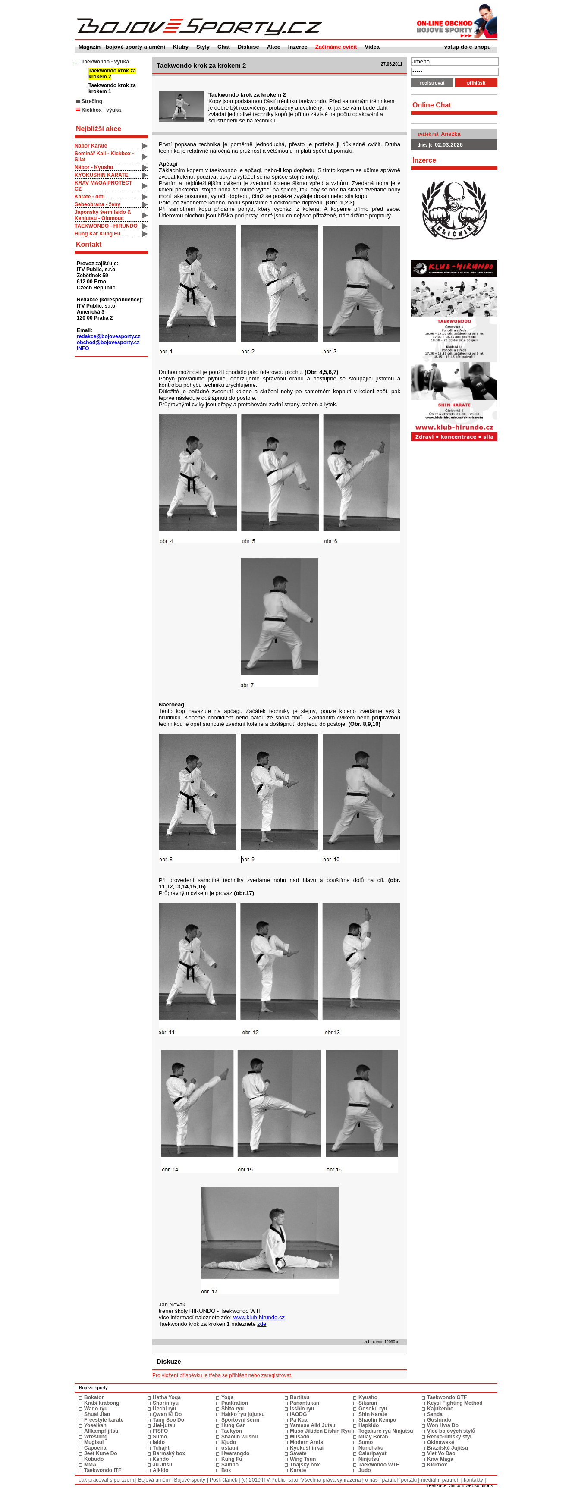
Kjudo (228, 1442)
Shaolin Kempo (377, 1420)
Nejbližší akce (98, 128)
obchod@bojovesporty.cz (108, 342)
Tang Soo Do (168, 1420)
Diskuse (248, 47)
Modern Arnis (306, 1442)
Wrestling (95, 1437)
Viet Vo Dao (441, 1453)
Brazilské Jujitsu (447, 1448)
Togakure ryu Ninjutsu (385, 1431)
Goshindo (439, 1420)
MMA (90, 1465)
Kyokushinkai (307, 1448)
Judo (364, 1470)
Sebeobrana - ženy (97, 204)
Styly (203, 47)
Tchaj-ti (162, 1448)
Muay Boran (373, 1437)
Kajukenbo (440, 1409)
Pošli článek (223, 1480)
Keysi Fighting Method (455, 1403)
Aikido (161, 1470)
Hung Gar (233, 1425)
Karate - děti (89, 197)
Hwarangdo (235, 1453)
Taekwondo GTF (447, 1397)
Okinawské (440, 1442)
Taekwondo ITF (102, 1470)
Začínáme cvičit (336, 47)
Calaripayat (372, 1453)
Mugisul (94, 1442)
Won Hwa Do (443, 1425)
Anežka (451, 134)
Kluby (181, 47)
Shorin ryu (166, 1403)
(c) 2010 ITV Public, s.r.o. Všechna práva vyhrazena (301, 1480)
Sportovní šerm (240, 1420)
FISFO (160, 1431)
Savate (298, 1453)
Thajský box (305, 1465)
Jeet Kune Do (100, 1453)
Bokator (94, 1397)
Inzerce (298, 47)
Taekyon (231, 1431)
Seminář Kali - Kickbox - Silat (104, 157)
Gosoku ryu (372, 1409)
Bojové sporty (189, 1480)
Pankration (234, 1403)
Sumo (160, 1437)
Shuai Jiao (97, 1414)
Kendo (161, 1459)
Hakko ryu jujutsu (243, 1414)
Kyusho (367, 1397)
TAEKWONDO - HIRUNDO (106, 226)
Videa (372, 47)
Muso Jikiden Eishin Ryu (320, 1431)
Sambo (230, 1465)
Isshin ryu (302, 1409)
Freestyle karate (103, 1420)
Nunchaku (370, 1448)
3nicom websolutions (471, 1485)
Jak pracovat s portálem (106, 1480)
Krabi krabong (101, 1403)
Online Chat (431, 105)
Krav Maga (440, 1459)
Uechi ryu (164, 1409)
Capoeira (95, 1448)
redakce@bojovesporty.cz (109, 336)
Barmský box (169, 1453)
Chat (223, 47)
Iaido (159, 1442)
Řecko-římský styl (449, 1437)
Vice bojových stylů (451, 1431)
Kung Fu (231, 1459)
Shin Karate (372, 1414)
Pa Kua (299, 1420)
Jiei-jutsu (164, 1425)
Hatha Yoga (167, 1397)
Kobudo (94, 1459)
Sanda (435, 1414)
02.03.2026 (449, 144)
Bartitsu (299, 1397)
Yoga (227, 1397)
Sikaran (367, 1403)
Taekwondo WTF (378, 1465)
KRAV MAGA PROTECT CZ (103, 186)
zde (261, 1324)
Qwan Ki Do (167, 1414)
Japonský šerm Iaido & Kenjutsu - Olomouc (103, 215)
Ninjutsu (368, 1459)
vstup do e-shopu (467, 47)
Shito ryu (232, 1409)
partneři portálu (399, 1480)
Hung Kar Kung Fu (97, 234)
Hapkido (368, 1425)
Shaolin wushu (239, 1437)
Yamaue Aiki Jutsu (313, 1425)
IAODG (298, 1414)
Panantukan (304, 1403)
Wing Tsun (303, 1459)
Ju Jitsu (162, 1465)
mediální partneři (440, 1480)
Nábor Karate (91, 146)
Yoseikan (95, 1425)
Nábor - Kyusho (94, 167)
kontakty (473, 1480)
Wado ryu (95, 1409)
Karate (298, 1470)
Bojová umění (154, 1480)
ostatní (229, 1448)
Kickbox (437, 1465)
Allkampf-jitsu (101, 1431)
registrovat (432, 82)
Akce (273, 47)
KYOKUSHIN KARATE (101, 175)
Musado (299, 1437)
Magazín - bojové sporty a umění (122, 47)
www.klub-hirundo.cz (259, 1317)
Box (226, 1470)
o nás (371, 1480)
